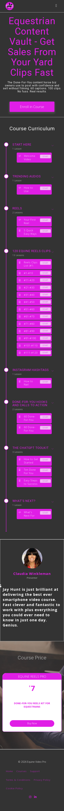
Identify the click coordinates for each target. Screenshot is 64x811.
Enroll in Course (32, 106)
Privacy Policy (42, 779)
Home (9, 771)
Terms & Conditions (18, 779)
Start (45, 156)
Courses (21, 771)
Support (35, 771)
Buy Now (32, 723)
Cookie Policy (14, 788)
